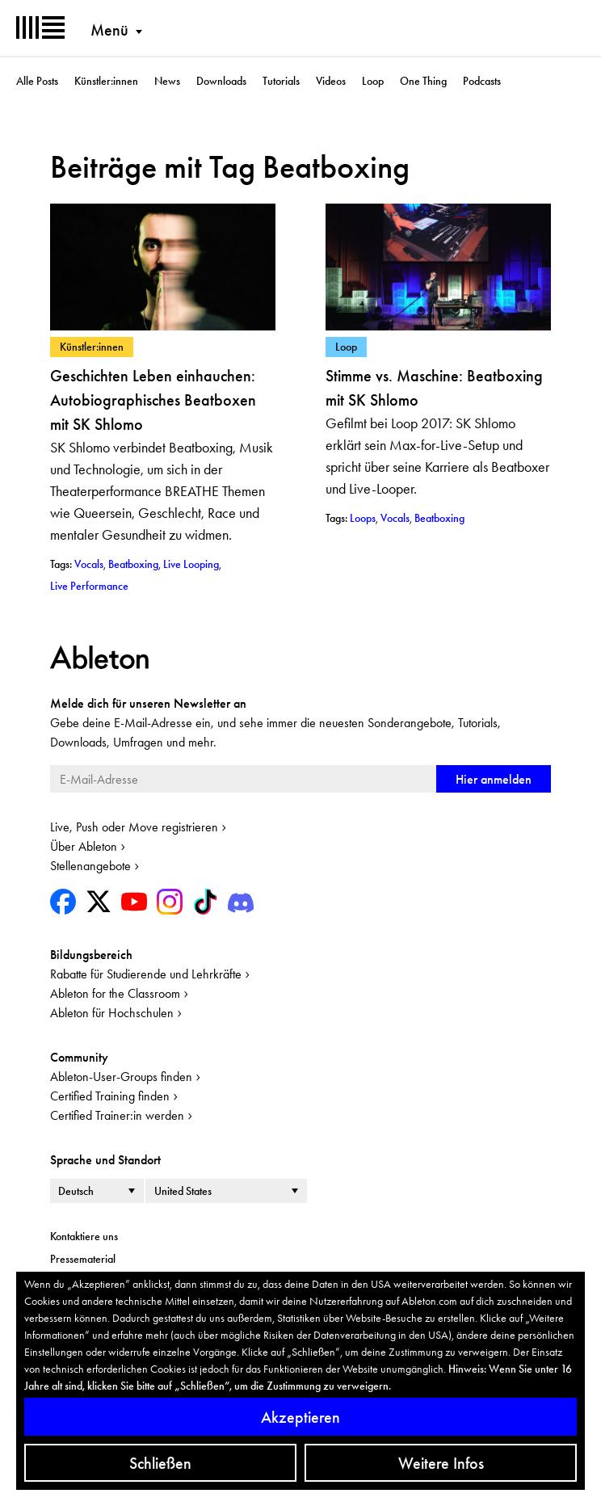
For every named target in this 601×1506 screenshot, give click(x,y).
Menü (109, 29)
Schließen (160, 1463)
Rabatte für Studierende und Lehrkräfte (146, 973)
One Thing (423, 81)
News (167, 81)
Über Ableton (83, 846)
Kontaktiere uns (84, 1236)
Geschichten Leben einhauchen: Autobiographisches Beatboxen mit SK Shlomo (153, 400)
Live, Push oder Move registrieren (134, 826)
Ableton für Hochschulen (112, 1012)
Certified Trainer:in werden (117, 1115)
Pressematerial (83, 1258)
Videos (331, 81)
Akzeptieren (300, 1417)
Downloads (221, 81)
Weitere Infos (441, 1463)
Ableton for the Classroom (115, 993)
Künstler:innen (106, 81)
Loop (373, 81)
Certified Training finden (110, 1095)
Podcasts (482, 81)
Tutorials (281, 81)
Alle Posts (37, 81)
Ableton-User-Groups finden (121, 1076)
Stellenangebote (90, 865)
